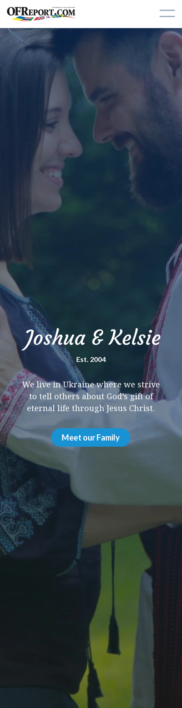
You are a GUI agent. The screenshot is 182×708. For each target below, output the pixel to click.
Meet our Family (91, 437)
